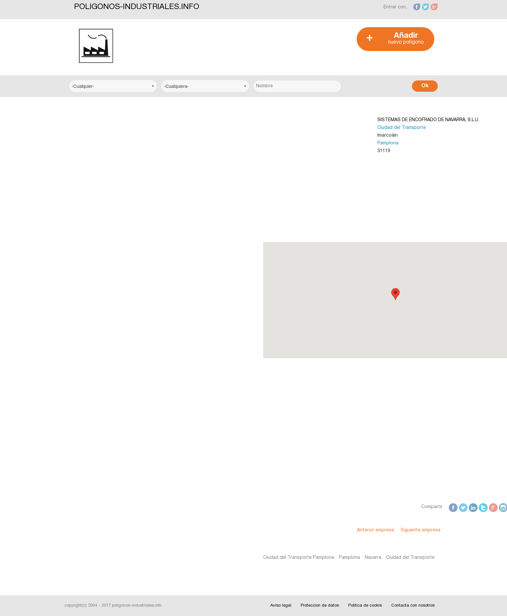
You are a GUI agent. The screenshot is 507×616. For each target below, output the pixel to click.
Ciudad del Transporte (307, 128)
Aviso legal (280, 606)
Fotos (81, 393)
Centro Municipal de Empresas (107, 166)
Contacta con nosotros (413, 606)
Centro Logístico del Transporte (109, 146)
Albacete (84, 264)
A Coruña (84, 244)
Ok (424, 86)
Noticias (83, 354)
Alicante (83, 283)
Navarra (278, 558)
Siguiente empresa (326, 530)
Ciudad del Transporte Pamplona (203, 558)
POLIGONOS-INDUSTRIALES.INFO (136, 7)
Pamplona (293, 143)
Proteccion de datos (320, 606)
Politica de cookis (365, 606)
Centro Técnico (91, 185)
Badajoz (83, 303)
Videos (82, 413)
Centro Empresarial (95, 126)
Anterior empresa (281, 530)
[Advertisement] (250, 41)
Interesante (87, 373)
